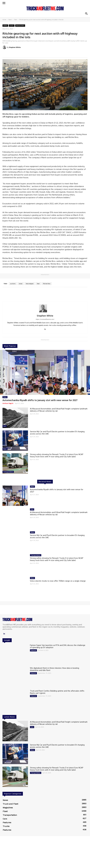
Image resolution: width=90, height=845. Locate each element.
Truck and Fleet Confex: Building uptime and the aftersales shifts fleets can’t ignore (57, 692)
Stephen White (15, 47)
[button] (86, 13)
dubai (20, 284)
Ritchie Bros (46, 284)
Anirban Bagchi (7, 403)
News (10, 19)
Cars (4, 426)
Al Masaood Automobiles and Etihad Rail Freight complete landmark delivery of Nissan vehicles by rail (58, 409)
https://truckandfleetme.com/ (45, 319)
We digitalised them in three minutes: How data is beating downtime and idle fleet (54, 669)
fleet (38, 284)
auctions (12, 284)
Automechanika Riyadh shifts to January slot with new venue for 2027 (39, 400)
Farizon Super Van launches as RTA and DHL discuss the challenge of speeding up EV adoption (57, 646)
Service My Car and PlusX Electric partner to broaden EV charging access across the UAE (57, 432)
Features (33, 650)
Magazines (20, 25)
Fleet (15, 19)
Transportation (8, 472)
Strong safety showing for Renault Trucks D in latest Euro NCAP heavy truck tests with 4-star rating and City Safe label (56, 455)
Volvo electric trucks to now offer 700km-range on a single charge (58, 581)
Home (4, 19)
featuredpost (29, 284)
